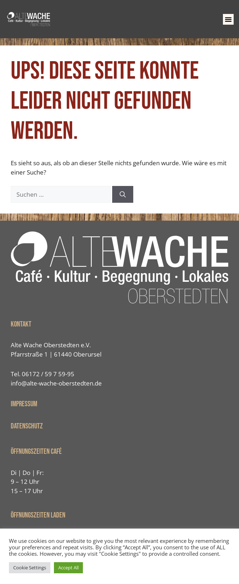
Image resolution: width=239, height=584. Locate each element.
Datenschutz (27, 426)
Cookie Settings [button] (29, 567)
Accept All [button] (68, 567)
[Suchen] (122, 194)
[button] (228, 19)
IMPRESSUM (24, 403)
